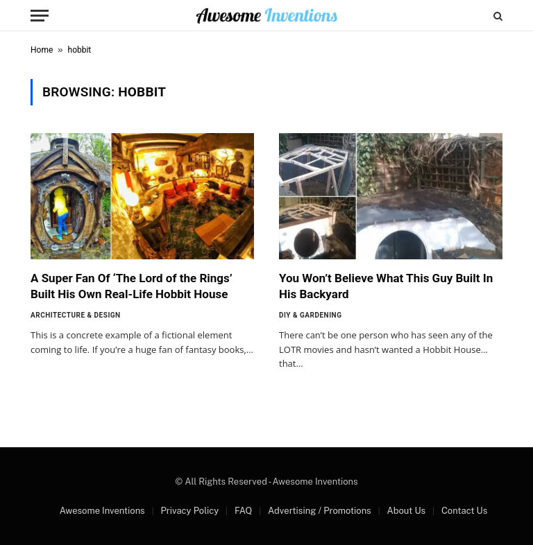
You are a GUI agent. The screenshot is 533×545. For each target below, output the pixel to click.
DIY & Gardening (310, 315)
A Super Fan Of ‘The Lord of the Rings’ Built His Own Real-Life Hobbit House (131, 286)
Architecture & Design (76, 315)
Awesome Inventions (102, 510)
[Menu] (40, 15)
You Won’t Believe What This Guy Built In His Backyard (386, 286)
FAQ (243, 510)
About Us (406, 510)
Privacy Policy (189, 510)
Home (42, 50)
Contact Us (464, 510)
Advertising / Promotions (319, 510)
